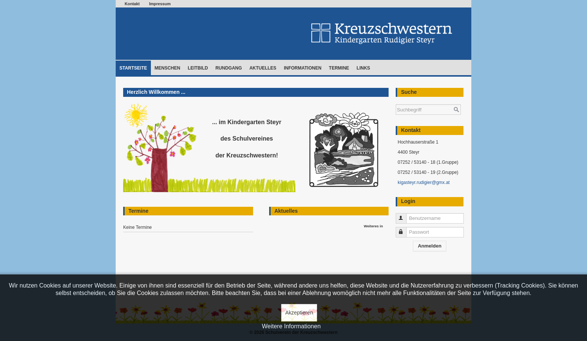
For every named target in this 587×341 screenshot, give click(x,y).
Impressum (160, 3)
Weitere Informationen (291, 326)
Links (363, 68)
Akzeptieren (299, 313)
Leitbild (198, 68)
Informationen (302, 68)
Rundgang (228, 68)
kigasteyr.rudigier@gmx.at (424, 182)
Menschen (167, 68)
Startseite (133, 68)
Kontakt (132, 3)
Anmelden (429, 246)
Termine (339, 68)
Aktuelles (262, 68)
